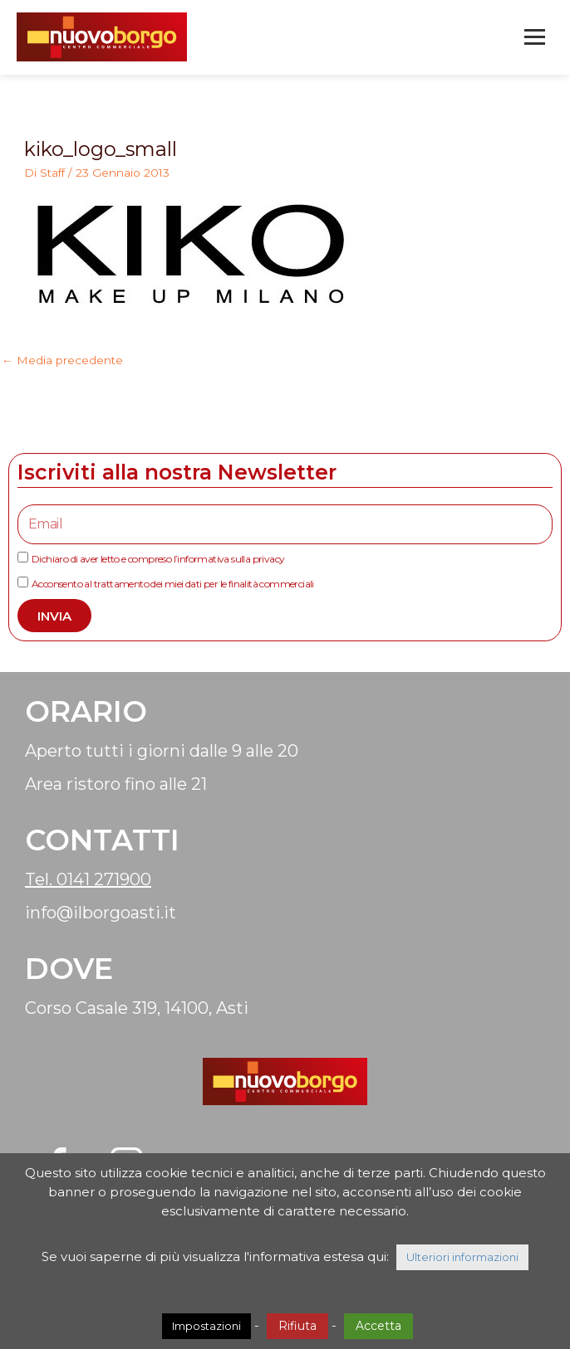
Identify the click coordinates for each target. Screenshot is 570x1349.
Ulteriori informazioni (462, 1257)
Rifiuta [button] (297, 1325)
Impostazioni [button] (206, 1325)
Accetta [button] (378, 1325)
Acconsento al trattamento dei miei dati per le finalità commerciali (173, 583)
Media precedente (62, 360)
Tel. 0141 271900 (88, 879)
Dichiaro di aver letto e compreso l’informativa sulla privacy (158, 559)
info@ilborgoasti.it (100, 913)
